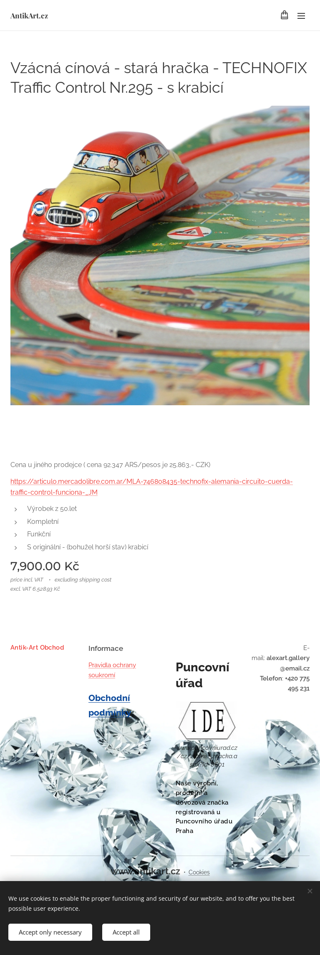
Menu (301, 15)
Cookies (199, 872)
